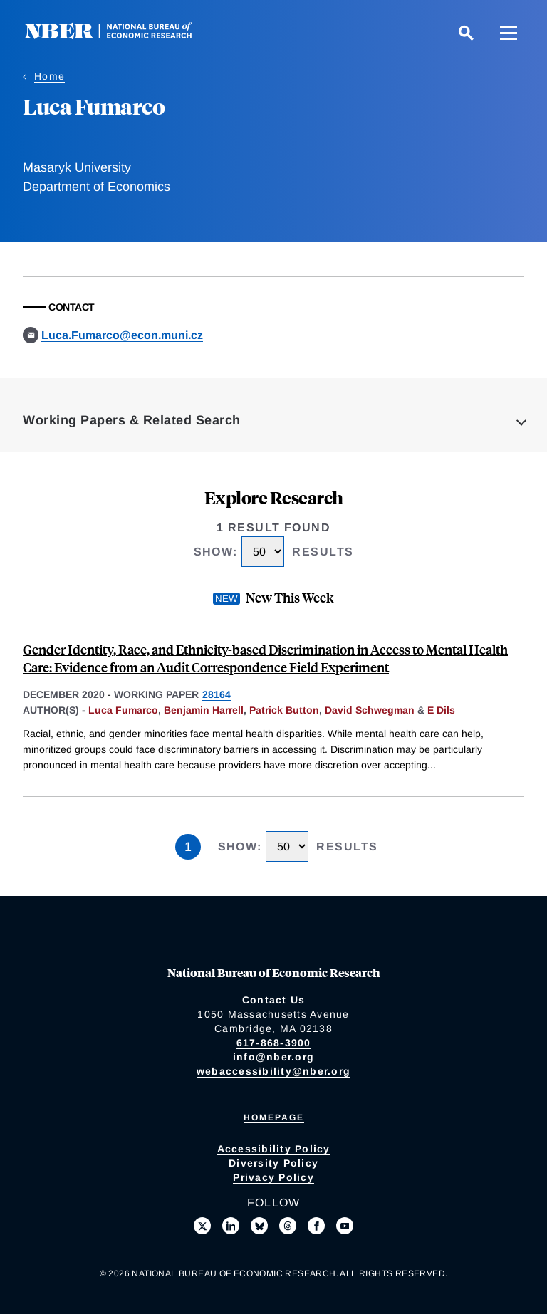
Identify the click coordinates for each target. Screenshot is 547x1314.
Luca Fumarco (123, 710)
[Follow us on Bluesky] (259, 1225)
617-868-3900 (273, 1042)
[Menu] (508, 32)
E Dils (441, 710)
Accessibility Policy (273, 1148)
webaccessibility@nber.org (273, 1071)
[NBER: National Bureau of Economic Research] (120, 35)
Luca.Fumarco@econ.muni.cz (122, 335)
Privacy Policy (273, 1177)
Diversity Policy (273, 1163)
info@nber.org (273, 1057)
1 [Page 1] (188, 847)
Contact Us (274, 1000)
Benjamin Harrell (204, 710)
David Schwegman (370, 710)
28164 (216, 694)
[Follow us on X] (202, 1225)
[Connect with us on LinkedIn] (230, 1225)
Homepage (274, 1117)
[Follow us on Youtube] (344, 1225)
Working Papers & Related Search (132, 420)
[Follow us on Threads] (287, 1225)
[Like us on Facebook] (316, 1225)
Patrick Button (284, 710)
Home (49, 76)
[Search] (465, 32)
